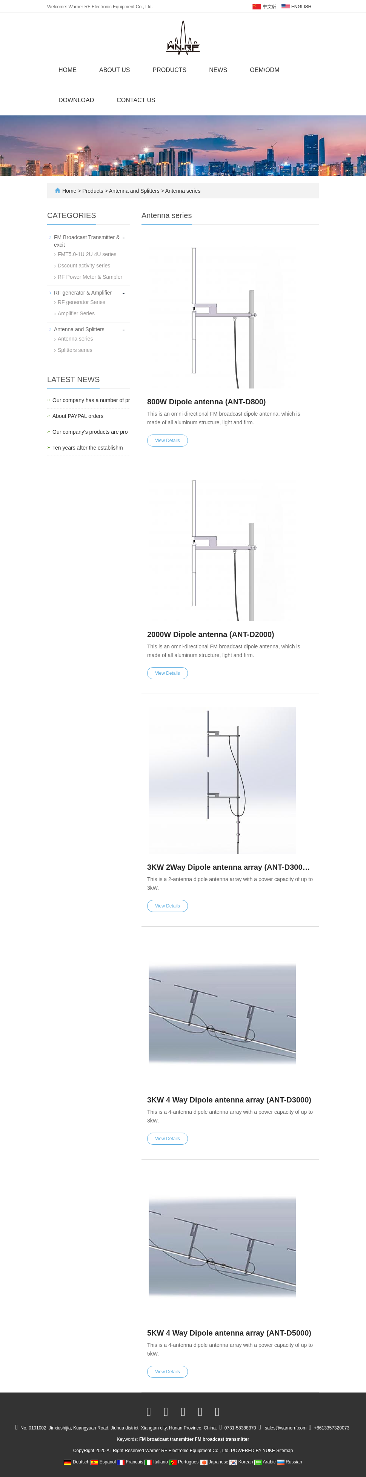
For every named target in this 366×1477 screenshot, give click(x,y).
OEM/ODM (264, 70)
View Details (167, 440)
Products (170, 70)
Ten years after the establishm (87, 448)
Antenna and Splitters (134, 191)
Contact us (136, 100)
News (218, 70)
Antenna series (182, 191)
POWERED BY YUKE (253, 1450)
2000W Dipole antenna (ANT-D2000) (210, 634)
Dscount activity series (84, 266)
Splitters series (75, 350)
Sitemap (284, 1450)
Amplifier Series (76, 313)
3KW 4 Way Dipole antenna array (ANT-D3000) (229, 1100)
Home (67, 70)
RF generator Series (81, 302)
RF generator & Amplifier (83, 293)
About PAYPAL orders (77, 416)
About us (114, 70)
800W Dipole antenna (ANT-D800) (206, 402)
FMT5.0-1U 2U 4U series (87, 254)
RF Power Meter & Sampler (90, 277)
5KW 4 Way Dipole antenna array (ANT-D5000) (229, 1333)
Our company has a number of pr (91, 400)
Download (76, 100)
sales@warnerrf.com (285, 1428)
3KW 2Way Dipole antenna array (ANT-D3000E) (230, 867)
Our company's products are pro (90, 432)
